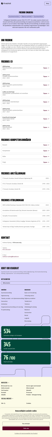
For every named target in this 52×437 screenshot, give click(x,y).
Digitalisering (5, 295)
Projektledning (5, 309)
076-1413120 (7, 249)
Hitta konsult (30, 388)
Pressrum (29, 392)
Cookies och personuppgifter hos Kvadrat (26, 433)
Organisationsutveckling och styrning (12, 307)
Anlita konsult (5, 388)
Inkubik (3, 394)
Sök (3, 403)
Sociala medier (7, 398)
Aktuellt (28, 390)
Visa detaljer (26, 423)
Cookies (28, 403)
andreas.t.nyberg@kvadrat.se (11, 256)
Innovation (4, 301)
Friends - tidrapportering (33, 394)
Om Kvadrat (4, 390)
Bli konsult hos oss (6, 386)
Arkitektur (4, 304)
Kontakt (3, 392)
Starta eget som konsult (33, 386)
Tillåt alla (26, 428)
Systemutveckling (6, 292)
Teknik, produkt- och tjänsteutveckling (12, 298)
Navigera (5, 383)
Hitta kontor (26, 283)
